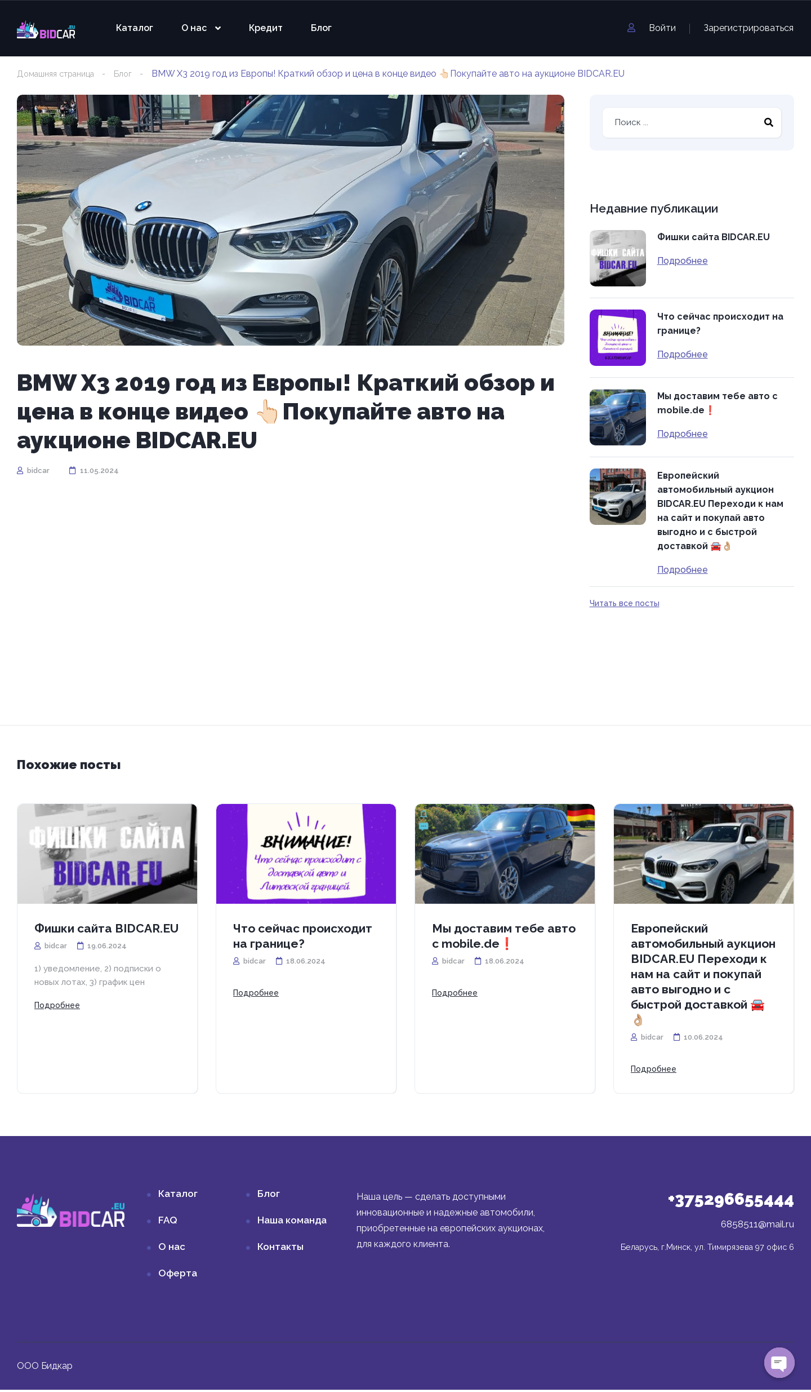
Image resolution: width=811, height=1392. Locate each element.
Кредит (266, 28)
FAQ (167, 1222)
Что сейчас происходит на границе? (720, 324)
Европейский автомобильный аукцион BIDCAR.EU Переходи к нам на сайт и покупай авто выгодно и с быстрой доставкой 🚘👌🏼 (720, 511)
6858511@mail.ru (757, 1226)
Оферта (177, 1275)
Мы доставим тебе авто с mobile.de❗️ (717, 403)
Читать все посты (625, 603)
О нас (194, 28)
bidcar (33, 471)
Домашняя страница (61, 73)
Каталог (134, 28)
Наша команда (292, 1222)
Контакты (280, 1248)
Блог (321, 28)
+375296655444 (731, 1201)
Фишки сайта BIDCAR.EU (713, 237)
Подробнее (682, 262)
